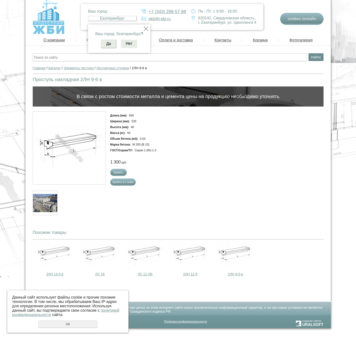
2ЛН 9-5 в (235, 274)
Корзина (260, 40)
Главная (39, 68)
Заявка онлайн (301, 19)
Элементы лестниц (78, 68)
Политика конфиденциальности (185, 321)
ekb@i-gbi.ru (160, 19)
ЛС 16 (100, 274)
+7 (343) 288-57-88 (167, 11)
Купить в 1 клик (123, 182)
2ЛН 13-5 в (54, 274)
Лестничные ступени (112, 68)
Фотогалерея (301, 40)
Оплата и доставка (176, 40)
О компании (54, 40)
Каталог (54, 68)
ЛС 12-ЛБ (145, 274)
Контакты (222, 40)
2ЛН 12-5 (190, 274)
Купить (118, 172)
